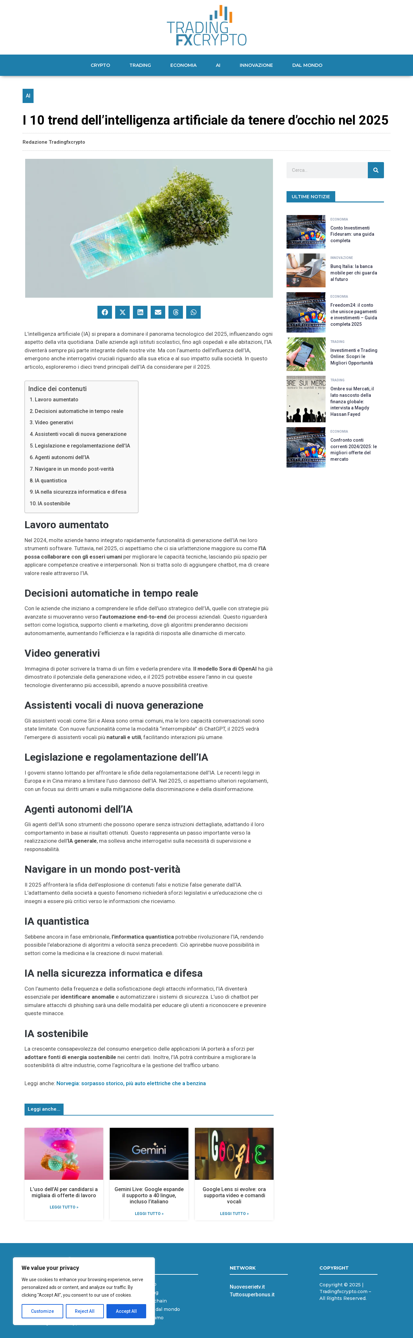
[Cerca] (376, 170)
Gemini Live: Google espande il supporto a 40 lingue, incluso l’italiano (149, 1195)
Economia (183, 65)
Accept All (126, 1311)
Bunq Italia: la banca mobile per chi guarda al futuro (353, 273)
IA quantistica (51, 481)
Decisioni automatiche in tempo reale (79, 411)
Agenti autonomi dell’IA (62, 457)
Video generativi (54, 422)
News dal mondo (160, 1309)
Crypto (100, 65)
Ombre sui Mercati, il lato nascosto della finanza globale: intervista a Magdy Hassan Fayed (352, 401)
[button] (104, 312)
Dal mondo (307, 65)
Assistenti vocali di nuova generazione (80, 434)
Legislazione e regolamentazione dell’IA (82, 446)
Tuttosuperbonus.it (252, 1295)
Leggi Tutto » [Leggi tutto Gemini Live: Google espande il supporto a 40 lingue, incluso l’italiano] (149, 1213)
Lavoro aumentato (56, 399)
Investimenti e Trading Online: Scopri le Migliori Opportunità (354, 356)
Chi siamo (152, 1318)
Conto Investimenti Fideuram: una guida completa (352, 234)
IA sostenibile (54, 503)
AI (218, 65)
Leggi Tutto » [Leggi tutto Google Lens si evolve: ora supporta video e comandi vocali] (234, 1213)
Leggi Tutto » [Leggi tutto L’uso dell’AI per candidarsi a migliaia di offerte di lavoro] (64, 1207)
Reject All (85, 1311)
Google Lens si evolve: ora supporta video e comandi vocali (234, 1195)
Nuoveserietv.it (247, 1287)
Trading (140, 65)
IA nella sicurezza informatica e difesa (80, 492)
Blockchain (154, 1301)
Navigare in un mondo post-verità (74, 469)
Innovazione (256, 65)
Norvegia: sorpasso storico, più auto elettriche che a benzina (131, 1083)
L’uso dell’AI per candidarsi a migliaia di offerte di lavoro (64, 1192)
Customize (42, 1311)
